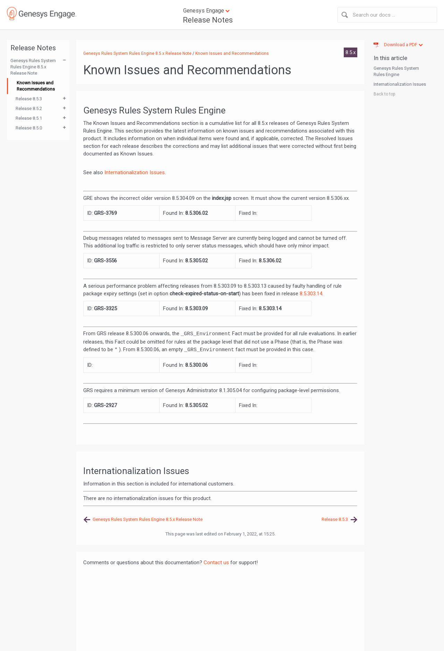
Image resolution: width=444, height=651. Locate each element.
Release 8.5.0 (29, 127)
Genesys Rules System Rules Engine (396, 71)
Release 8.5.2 (29, 108)
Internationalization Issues (134, 172)
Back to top (384, 94)
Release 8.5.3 (29, 98)
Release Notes (208, 20)
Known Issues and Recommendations (36, 86)
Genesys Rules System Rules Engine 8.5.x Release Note (33, 67)
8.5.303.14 (311, 293)
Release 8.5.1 (29, 118)
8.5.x (350, 52)
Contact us (216, 562)
